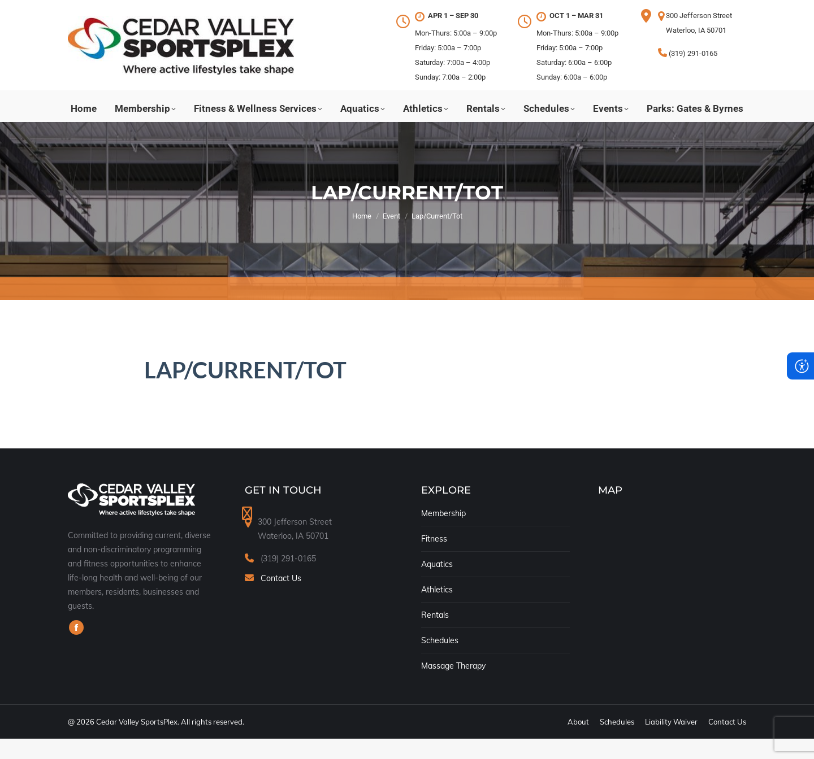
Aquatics (437, 584)
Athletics (437, 610)
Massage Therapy (453, 686)
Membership (443, 534)
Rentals (435, 635)
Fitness (434, 559)
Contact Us (281, 599)
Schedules (439, 661)
